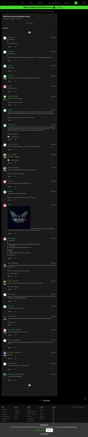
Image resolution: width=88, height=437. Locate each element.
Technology (17, 409)
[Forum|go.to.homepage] (9, 2)
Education (4, 420)
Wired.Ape (10, 167)
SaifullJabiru (11, 340)
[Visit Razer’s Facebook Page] (53, 410)
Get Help (29, 409)
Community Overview (10, 11)
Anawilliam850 (11, 329)
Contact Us (42, 418)
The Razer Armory (21, 11)
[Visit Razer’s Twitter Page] (53, 416)
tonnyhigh (10, 181)
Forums (23, 3)
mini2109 (10, 154)
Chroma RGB (17, 411)
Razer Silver (67, 3)
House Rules (40, 3)
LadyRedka (10, 75)
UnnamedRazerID (12, 238)
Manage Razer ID (30, 418)
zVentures (42, 416)
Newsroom (42, 414)
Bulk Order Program (6, 418)
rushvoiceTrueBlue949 (13, 144)
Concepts (16, 414)
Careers (41, 411)
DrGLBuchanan (11, 294)
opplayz (9, 263)
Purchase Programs (6, 416)
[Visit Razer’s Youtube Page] (53, 419)
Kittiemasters (11, 306)
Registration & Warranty (32, 411)
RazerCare (29, 416)
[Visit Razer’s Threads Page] (53, 414)
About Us (42, 409)
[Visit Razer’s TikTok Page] (53, 421)
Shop (3, 407)
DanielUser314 (11, 352)
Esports (16, 416)
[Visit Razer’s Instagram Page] (53, 412)
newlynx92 (10, 65)
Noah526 (10, 281)
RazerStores (4, 409)
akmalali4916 (11, 51)
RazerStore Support (31, 414)
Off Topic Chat (29, 11)
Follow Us (54, 407)
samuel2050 (10, 96)
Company (42, 407)
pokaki (9, 363)
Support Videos (30, 420)
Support (31, 3)
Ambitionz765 (11, 37)
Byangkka (10, 109)
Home (2, 11)
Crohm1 (9, 204)
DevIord (9, 316)
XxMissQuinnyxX (12, 124)
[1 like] (13, 137)
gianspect (10, 86)
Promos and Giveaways (54, 3)
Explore (16, 407)
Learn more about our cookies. (69, 427)
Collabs (16, 418)
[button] (83, 2)
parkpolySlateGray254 (13, 374)
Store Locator (4, 414)
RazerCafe (4, 411)
